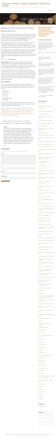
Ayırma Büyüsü (41, 108)
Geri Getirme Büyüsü (42, 391)
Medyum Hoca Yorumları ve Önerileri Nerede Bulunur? (45, 129)
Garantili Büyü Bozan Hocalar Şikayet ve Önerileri (46, 311)
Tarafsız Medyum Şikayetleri (43, 113)
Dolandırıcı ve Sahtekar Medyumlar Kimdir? (46, 237)
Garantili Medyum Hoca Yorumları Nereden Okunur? (46, 150)
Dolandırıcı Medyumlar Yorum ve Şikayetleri (44, 221)
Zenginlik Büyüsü (41, 352)
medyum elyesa (49, 415)
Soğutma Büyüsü (41, 360)
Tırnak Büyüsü (41, 370)
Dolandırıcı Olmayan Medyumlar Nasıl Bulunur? (45, 200)
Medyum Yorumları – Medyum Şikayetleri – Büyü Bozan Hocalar (17, 434)
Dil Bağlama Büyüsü (42, 347)
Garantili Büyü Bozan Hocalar (43, 167)
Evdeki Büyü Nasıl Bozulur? (43, 190)
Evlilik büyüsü (5, 92)
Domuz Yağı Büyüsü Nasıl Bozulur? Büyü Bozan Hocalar (45, 300)
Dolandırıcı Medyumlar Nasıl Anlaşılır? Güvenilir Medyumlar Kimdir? (45, 270)
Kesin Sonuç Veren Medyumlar (44, 181)
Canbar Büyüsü (41, 293)
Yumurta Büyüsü (41, 362)
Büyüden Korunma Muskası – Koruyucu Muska (45, 380)
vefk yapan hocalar (44, 418)
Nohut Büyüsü (41, 373)
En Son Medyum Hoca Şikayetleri (44, 318)
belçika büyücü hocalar (47, 424)
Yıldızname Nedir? (41, 330)
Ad (2, 166)
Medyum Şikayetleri (5, 59)
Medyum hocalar (4, 84)
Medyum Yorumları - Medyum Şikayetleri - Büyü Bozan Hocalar (26, 4)
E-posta (3, 171)
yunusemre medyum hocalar (42, 415)
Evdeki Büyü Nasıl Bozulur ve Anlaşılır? (45, 231)
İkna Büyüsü (40, 349)
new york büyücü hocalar (46, 421)
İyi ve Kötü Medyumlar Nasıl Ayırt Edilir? (46, 212)
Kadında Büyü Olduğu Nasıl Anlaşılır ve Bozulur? (45, 187)
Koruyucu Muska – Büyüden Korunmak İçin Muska (46, 138)
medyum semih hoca (47, 412)
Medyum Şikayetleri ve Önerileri (44, 196)
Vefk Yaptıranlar (44, 86)
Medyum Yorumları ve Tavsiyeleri (44, 288)
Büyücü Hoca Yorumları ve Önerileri (45, 224)
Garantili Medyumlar (42, 183)
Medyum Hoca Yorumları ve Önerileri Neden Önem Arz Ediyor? (45, 281)
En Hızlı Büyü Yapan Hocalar (43, 132)
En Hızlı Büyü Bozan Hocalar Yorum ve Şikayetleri (45, 259)
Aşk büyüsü (5, 95)
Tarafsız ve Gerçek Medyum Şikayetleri (45, 146)
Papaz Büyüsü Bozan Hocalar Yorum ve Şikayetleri (45, 117)
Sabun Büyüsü (41, 342)
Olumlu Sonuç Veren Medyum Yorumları (45, 144)
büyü (11, 73)
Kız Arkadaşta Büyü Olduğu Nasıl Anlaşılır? (46, 277)
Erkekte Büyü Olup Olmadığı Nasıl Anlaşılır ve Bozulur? (46, 209)
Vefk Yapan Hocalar (42, 165)
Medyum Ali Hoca (47, 434)
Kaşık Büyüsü (40, 394)
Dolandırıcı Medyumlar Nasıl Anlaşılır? (45, 106)
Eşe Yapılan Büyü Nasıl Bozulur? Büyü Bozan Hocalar (46, 193)
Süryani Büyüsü (41, 339)
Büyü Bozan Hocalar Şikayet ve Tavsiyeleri (46, 256)
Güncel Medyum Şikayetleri (43, 327)
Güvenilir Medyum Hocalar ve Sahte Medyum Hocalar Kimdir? (45, 158)
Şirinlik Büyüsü (41, 386)
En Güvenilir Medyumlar (42, 125)
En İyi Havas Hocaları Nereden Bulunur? (45, 111)
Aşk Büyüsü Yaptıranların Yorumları (45, 43)
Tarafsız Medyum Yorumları (43, 249)
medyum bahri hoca (41, 424)
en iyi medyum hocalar (44, 422)
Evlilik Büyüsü (40, 399)
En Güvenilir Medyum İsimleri (43, 218)
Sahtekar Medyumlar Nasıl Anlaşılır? (45, 120)
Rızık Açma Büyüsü (41, 290)
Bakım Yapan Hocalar (42, 357)
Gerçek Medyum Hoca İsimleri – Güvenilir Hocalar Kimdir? (46, 228)
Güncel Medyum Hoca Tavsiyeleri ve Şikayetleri (45, 324)
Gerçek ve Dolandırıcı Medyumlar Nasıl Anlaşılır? (45, 336)
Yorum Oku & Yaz (50, 10)
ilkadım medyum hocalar (50, 418)
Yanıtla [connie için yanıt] (4, 145)
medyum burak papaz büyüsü (47, 425)
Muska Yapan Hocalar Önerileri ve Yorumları (44, 234)
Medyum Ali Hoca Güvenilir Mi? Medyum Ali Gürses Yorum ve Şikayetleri (46, 376)
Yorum (2, 153)
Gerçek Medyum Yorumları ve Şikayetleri (46, 240)
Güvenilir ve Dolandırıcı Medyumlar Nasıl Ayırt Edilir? (46, 307)
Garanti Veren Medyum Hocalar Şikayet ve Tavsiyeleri (46, 263)
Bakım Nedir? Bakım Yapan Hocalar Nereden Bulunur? (45, 162)
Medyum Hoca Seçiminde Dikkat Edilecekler (46, 123)
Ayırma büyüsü (6, 97)
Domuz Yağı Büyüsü (42, 344)
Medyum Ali (41, 434)
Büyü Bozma (40, 389)
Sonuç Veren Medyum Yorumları (44, 203)
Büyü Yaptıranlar (41, 383)
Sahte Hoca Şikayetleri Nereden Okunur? (46, 303)
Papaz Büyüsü (41, 397)
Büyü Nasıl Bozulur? (42, 365)
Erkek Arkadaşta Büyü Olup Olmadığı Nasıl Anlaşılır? (46, 315)
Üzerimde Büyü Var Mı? (42, 368)
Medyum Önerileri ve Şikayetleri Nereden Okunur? (46, 253)
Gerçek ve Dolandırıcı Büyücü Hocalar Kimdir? (45, 244)
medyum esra (41, 412)
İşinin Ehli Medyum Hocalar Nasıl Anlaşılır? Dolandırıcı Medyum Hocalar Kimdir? (46, 296)
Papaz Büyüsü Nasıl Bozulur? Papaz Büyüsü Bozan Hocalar (46, 174)
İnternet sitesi (4, 176)
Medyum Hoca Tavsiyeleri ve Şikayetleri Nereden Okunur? (46, 285)
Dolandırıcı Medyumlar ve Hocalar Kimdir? (46, 170)
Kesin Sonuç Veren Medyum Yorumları (45, 141)
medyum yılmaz (50, 422)
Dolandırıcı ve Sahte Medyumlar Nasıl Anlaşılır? (45, 154)
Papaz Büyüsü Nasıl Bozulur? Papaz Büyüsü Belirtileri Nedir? (46, 178)
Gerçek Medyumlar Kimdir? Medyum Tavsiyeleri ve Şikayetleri (45, 274)
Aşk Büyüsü (40, 321)
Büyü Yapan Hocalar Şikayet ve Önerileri (46, 134)
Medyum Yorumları (45, 52)
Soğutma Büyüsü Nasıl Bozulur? (44, 215)
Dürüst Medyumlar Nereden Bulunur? (45, 247)
